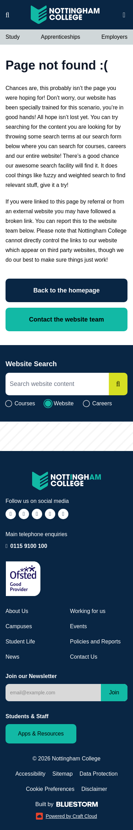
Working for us (88, 611)
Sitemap (63, 774)
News (12, 657)
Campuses (19, 626)
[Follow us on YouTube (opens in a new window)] (63, 514)
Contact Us (83, 657)
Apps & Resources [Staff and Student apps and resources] (41, 734)
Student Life (20, 641)
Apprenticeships (60, 37)
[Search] (118, 384)
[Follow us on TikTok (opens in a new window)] (37, 514)
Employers (114, 37)
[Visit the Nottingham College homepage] (65, 15)
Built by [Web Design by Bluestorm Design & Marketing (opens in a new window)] (66, 804)
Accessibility (30, 774)
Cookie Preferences (50, 789)
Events (78, 626)
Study (13, 37)
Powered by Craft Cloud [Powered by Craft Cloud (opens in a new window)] (66, 816)
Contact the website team (66, 319)
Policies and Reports (95, 641)
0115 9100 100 (28, 545)
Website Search (31, 364)
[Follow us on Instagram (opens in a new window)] (24, 514)
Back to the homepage (66, 290)
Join (114, 692)
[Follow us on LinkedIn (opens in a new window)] (50, 514)
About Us (17, 611)
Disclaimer (94, 789)
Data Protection (98, 774)
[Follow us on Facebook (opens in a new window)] (11, 514)
